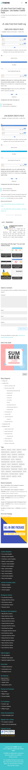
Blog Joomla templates (7, 578)
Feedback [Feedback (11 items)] (14, 456)
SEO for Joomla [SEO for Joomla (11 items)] (4, 473)
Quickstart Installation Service (8, 660)
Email (2, 316)
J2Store (8, 395)
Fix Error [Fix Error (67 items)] (21, 456)
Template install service (7, 666)
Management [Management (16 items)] (15, 464)
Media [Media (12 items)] (3, 466)
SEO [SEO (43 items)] (24, 471)
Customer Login (5, 704)
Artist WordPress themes (7, 633)
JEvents (8, 397)
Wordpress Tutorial (8, 443)
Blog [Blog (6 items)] (14, 449)
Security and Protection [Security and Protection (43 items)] (17, 471)
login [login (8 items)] (8, 464)
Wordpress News (8, 441)
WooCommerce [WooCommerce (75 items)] (4, 478)
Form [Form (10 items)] (12, 459)
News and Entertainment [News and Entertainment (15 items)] (16, 466)
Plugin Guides (7, 433)
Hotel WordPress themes (7, 628)
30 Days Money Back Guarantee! (8, 735)
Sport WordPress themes (7, 647)
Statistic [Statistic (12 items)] (8, 476)
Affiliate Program (5, 694)
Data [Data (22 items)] (8, 454)
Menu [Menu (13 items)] (8, 466)
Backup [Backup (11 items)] (9, 449)
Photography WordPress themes (9, 630)
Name (2, 310)
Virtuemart (9, 409)
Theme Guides (7, 438)
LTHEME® (15, 747)
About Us (10, 748)
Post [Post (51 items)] (2, 471)
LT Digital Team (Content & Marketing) (9, 15)
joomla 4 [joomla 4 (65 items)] (13, 461)
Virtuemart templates (6, 587)
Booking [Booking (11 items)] (19, 449)
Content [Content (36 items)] (19, 452)
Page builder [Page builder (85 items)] (14, 469)
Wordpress (4, 426)
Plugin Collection (8, 429)
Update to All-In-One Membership (9, 724)
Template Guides (8, 421)
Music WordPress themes (7, 643)
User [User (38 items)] (19, 476)
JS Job (24, 15)
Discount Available (6, 696)
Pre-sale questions (6, 655)
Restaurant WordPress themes (8, 625)
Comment (3, 295)
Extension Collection (9, 385)
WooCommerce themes (7, 602)
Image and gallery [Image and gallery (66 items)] (5, 461)
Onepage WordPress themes (8, 600)
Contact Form (4, 198)
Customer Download (6, 706)
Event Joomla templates (7, 571)
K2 (7, 402)
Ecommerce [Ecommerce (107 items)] (21, 454)
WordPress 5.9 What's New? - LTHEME (10, 508)
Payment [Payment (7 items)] (21, 469)
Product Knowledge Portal (7, 715)
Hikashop (9, 393)
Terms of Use (16, 748)
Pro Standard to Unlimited (7, 722)
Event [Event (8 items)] (9, 456)
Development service (6, 671)
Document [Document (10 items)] (14, 454)
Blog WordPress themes (7, 613)
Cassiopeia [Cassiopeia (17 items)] (13, 452)
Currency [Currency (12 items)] (3, 454)
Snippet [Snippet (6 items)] (21, 473)
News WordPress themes (7, 616)
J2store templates (6, 589)
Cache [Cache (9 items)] (24, 449)
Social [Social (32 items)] (3, 476)
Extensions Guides (8, 388)
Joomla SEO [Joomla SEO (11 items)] (19, 461)
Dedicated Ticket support (7, 657)
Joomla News (7, 411)
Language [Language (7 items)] (3, 464)
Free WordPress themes (7, 597)
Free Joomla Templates (12, 487)
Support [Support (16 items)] (14, 476)
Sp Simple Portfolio (11, 404)
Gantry (8, 419)
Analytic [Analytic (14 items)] (3, 449)
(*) (8, 678)
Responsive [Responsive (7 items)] (8, 471)
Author (3, 222)
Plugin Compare (8, 431)
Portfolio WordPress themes (8, 640)
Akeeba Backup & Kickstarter (12, 390)
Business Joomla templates (8, 561)
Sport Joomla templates (7, 573)
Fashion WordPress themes (8, 623)
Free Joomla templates (7, 554)
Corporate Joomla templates (8, 563)
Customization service (6, 669)
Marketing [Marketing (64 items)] (21, 464)
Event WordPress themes (7, 645)
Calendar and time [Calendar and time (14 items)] (5, 452)
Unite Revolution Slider (11, 407)
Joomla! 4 (7, 414)
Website (2, 322)
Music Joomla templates (7, 568)
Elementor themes (6, 607)
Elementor (9, 436)
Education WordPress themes (8, 621)
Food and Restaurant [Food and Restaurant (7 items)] (5, 459)
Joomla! (4, 383)
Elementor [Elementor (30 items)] (3, 456)
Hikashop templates (6, 585)
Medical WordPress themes (8, 638)
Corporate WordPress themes (8, 635)
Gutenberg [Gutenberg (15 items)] (18, 459)
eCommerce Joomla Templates (9, 559)
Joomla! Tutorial (8, 416)
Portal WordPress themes (7, 604)
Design (3, 381)
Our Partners (4, 691)
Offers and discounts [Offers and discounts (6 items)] (5, 469)
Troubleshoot (5, 424)
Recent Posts (9, 222)
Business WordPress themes (8, 618)
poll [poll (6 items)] (25, 469)
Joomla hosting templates (7, 576)
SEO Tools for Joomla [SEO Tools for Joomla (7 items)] (14, 473)
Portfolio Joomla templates (8, 566)
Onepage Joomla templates (8, 556)
